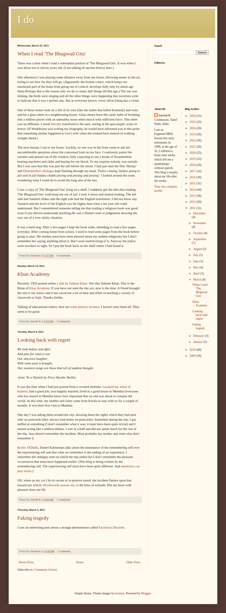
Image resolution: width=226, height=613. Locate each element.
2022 (192, 140)
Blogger (146, 593)
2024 (192, 128)
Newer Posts (26, 562)
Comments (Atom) (45, 569)
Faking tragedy (33, 518)
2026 (192, 115)
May (196, 267)
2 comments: (64, 499)
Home (80, 562)
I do (25, 19)
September (199, 239)
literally (56, 124)
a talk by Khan (72, 283)
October (198, 233)
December (199, 213)
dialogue (38, 171)
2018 (192, 165)
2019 (192, 158)
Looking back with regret (43, 340)
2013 (192, 195)
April (196, 273)
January (198, 342)
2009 (192, 355)
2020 (192, 152)
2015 (192, 183)
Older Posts (133, 562)
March (197, 279)
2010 (192, 349)
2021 (192, 146)
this (29, 447)
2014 (192, 189)
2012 (192, 201)
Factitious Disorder (111, 527)
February (199, 335)
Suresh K (165, 115)
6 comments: (64, 255)
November (199, 223)
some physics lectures (84, 307)
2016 (192, 177)
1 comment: (64, 551)
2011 (192, 208)
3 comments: (64, 321)
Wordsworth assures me (59, 485)
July (196, 255)
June (196, 261)
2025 (192, 122)
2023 (192, 134)
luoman (119, 593)
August (198, 249)
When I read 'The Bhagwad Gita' (51, 53)
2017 (192, 171)
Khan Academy (33, 274)
